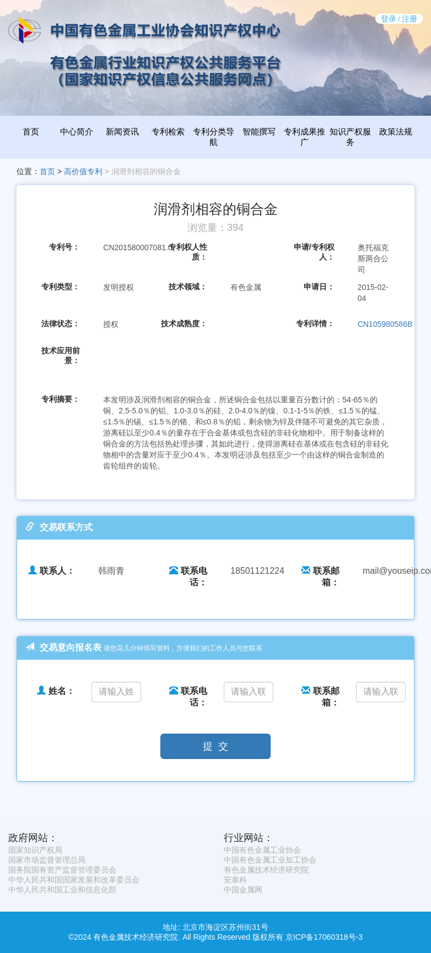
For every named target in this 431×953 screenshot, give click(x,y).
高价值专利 (83, 171)
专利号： (64, 247)
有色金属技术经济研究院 (266, 869)
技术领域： (188, 286)
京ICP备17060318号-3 (324, 937)
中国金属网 (243, 889)
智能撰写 (259, 131)
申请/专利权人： (314, 252)
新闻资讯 (122, 131)
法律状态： (60, 323)
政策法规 (395, 131)
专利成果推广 (304, 137)
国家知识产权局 (35, 850)
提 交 (215, 746)
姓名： (56, 691)
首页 (31, 131)
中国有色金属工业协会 (262, 850)
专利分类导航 (213, 137)
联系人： (51, 570)
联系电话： (188, 576)
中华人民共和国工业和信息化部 (62, 889)
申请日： (319, 286)
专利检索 (168, 131)
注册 (409, 18)
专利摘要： (60, 399)
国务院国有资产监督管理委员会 (62, 869)
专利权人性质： (188, 252)
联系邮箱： (320, 576)
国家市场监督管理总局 (46, 859)
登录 (388, 18)
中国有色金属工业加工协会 (270, 859)
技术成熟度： (184, 323)
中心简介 (76, 131)
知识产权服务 (350, 137)
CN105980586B (385, 324)
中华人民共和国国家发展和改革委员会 (73, 879)
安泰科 (235, 879)
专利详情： (315, 323)
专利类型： (60, 286)
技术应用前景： (60, 355)
